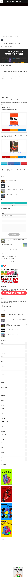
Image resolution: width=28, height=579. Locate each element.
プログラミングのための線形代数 (14, 152)
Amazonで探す (14, 130)
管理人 (2, 46)
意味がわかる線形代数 (14, 125)
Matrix (18, 169)
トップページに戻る (14, 249)
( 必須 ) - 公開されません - (7, 215)
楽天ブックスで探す (5, 130)
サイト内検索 (26, 1)
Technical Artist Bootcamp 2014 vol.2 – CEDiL (10, 99)
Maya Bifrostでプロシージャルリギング (13, 180)
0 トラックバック (14, 205)
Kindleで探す (22, 130)
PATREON (2, 289)
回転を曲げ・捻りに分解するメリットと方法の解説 (14, 189)
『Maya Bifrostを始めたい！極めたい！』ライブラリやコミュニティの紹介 (16, 186)
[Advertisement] (14, 20)
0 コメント (14, 203)
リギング (11, 169)
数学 (14, 169)
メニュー (1, 1)
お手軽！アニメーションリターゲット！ (12, 194)
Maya (8, 169)
